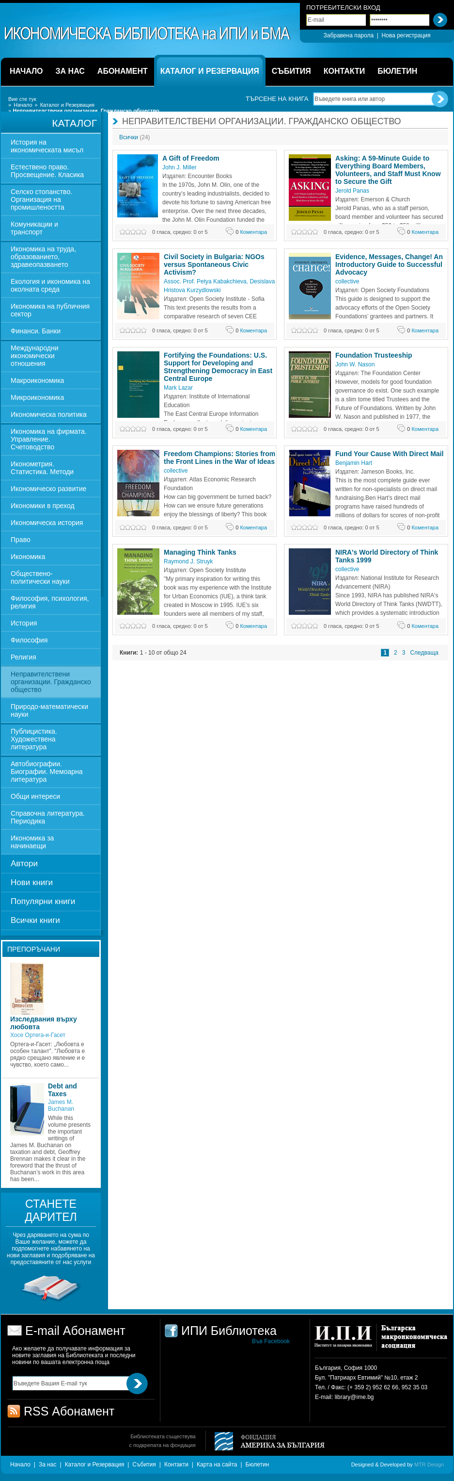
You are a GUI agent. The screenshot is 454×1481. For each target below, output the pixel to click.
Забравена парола (348, 35)
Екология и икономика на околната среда (50, 285)
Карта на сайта (217, 1464)
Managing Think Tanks (200, 552)
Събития (144, 1464)
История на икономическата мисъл (47, 146)
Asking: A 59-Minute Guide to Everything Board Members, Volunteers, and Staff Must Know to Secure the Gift (388, 169)
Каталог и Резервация (67, 105)
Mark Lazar (178, 387)
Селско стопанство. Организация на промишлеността (41, 199)
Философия (29, 640)
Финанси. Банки (36, 331)
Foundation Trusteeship (373, 355)
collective (347, 281)
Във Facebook (271, 1341)
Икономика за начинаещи (32, 842)
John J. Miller (179, 167)
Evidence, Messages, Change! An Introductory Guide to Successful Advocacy (389, 264)
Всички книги (35, 920)
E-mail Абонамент (75, 1330)
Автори (24, 863)
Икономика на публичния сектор (50, 310)
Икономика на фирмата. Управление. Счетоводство (49, 439)
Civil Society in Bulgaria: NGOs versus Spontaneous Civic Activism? (214, 264)
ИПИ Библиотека (148, 33)
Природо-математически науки (49, 710)
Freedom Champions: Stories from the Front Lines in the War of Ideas (219, 457)
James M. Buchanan (61, 1105)
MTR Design (429, 1464)
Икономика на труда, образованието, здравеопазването (43, 256)
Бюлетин (257, 1464)
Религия (23, 657)
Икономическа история (47, 523)
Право (21, 539)
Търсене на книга (277, 98)
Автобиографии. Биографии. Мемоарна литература (47, 771)
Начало (23, 105)
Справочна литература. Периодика (48, 817)
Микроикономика (37, 397)
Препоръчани (33, 949)
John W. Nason (355, 364)
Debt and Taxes (62, 1090)
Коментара (251, 232)
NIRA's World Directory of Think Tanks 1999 (386, 556)
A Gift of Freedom (190, 158)
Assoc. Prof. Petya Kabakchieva (205, 281)
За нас (48, 1464)
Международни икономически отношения (35, 355)
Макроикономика (37, 380)
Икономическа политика (49, 414)
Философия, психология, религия (50, 602)
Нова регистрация (406, 35)
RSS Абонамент (69, 1411)
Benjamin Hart (353, 463)
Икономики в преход (43, 506)
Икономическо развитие (48, 489)
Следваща (424, 652)
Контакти (176, 1464)
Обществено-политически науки (40, 577)
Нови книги (32, 882)
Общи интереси (35, 796)
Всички (134, 137)
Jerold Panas (352, 190)
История (24, 623)
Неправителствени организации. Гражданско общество (51, 681)
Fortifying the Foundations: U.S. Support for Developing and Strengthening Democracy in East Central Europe (218, 366)
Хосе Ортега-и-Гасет (37, 1035)
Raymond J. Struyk (188, 561)
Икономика (28, 556)
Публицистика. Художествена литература (34, 739)
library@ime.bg (354, 1397)
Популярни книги (43, 901)
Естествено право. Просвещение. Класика (47, 171)
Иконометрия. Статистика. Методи (42, 468)
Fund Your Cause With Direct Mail (389, 454)
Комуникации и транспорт (34, 228)
